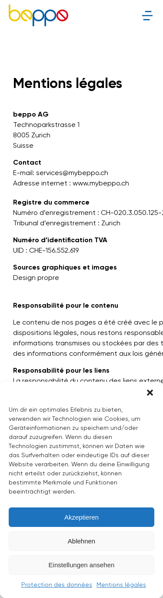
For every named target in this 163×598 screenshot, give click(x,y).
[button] (150, 392)
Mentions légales (121, 585)
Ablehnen (81, 541)
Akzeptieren (81, 517)
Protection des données (56, 585)
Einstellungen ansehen (82, 565)
